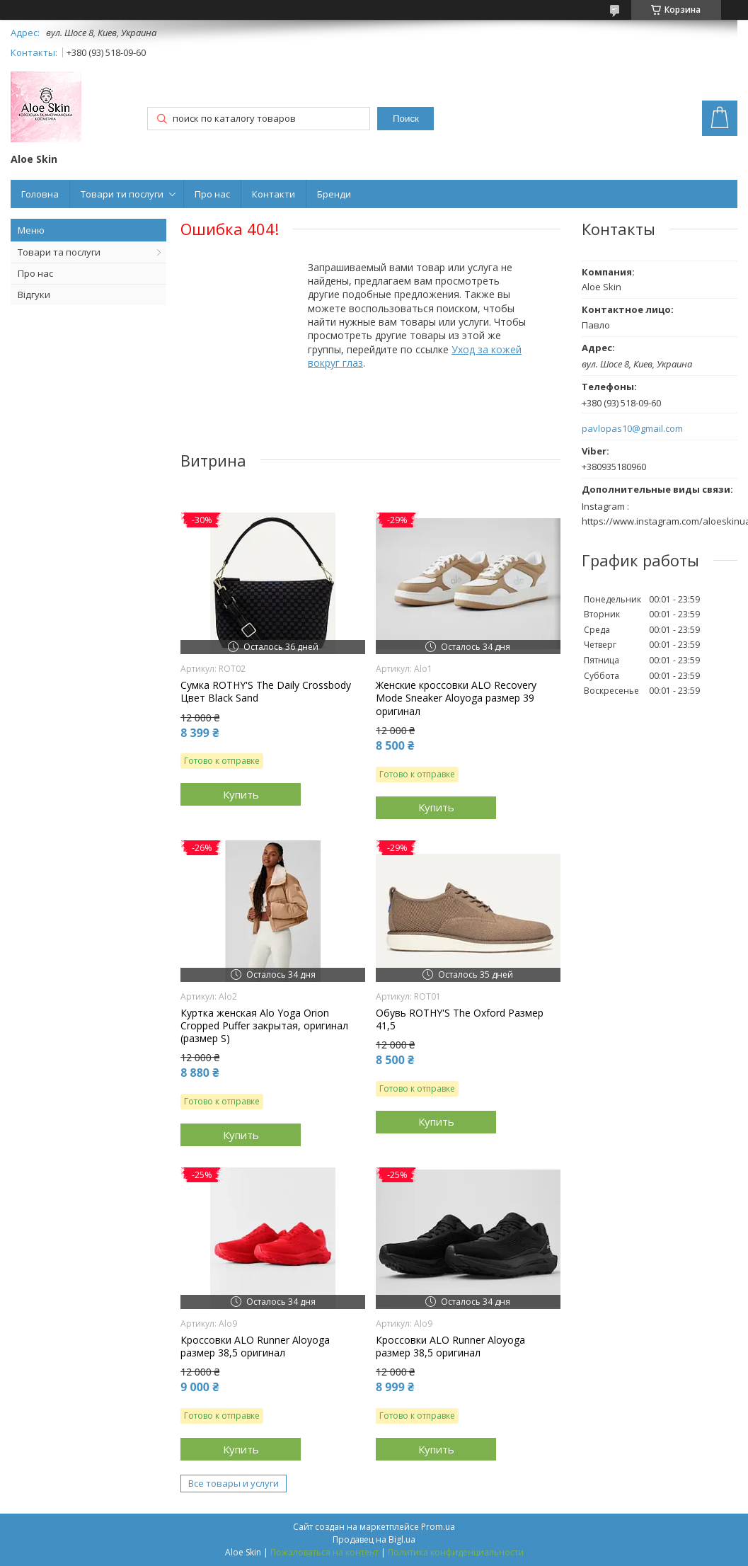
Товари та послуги (59, 252)
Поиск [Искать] (406, 118)
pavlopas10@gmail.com (632, 429)
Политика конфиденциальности (456, 1552)
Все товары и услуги (233, 1483)
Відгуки (34, 294)
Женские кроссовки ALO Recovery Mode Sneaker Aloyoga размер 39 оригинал (456, 698)
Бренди (334, 194)
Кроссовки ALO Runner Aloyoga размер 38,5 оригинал (255, 1346)
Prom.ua (438, 1527)
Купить (241, 794)
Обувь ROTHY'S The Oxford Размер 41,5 (459, 1019)
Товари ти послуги (122, 194)
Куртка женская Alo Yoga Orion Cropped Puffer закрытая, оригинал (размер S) (264, 1026)
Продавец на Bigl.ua (374, 1539)
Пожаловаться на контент (324, 1552)
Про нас (212, 194)
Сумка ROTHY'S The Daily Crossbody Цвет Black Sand (265, 691)
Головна (40, 194)
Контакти (273, 194)
